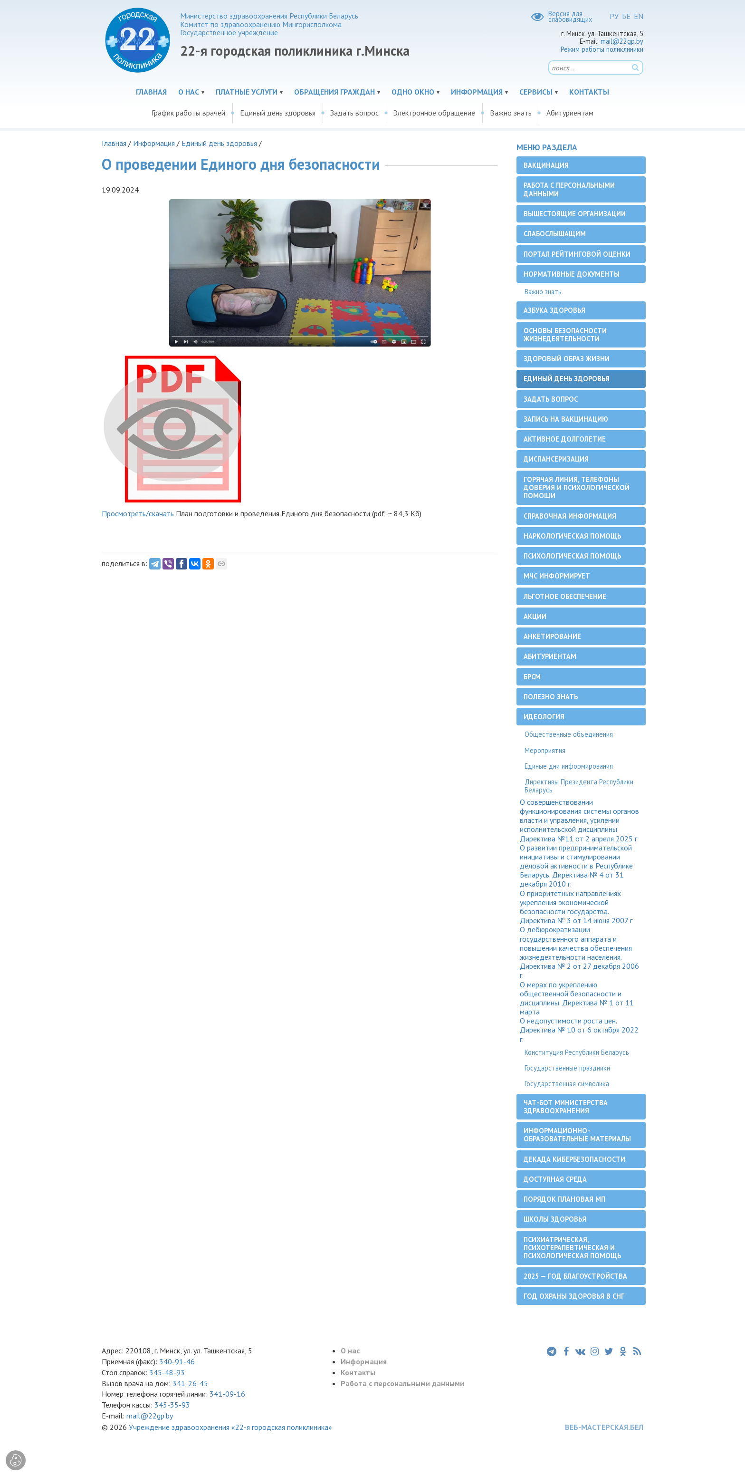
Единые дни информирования (569, 766)
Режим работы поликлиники (602, 49)
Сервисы (536, 91)
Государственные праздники (567, 1067)
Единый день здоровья (277, 112)
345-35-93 (172, 1404)
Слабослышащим (555, 233)
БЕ (626, 16)
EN (638, 16)
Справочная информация (570, 516)
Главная (151, 91)
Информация (477, 91)
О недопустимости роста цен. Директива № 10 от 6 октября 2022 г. (579, 1029)
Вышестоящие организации (575, 213)
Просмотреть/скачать (138, 513)
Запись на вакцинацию (566, 419)
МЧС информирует (557, 575)
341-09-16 (227, 1394)
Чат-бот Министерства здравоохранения (566, 1106)
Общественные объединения (569, 734)
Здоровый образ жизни (567, 358)
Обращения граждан (334, 91)
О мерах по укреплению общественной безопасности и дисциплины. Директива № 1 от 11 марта (577, 998)
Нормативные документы (572, 274)
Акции (535, 616)
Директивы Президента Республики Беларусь (579, 785)
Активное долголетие (565, 439)
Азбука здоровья (554, 310)
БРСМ (532, 676)
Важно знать (511, 112)
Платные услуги (246, 91)
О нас (188, 91)
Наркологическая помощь (572, 535)
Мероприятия (545, 750)
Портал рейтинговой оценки (577, 254)
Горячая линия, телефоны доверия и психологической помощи (577, 488)
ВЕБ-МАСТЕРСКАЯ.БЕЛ (604, 1427)
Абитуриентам (569, 112)
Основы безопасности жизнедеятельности (565, 334)
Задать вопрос (354, 112)
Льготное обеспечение (565, 596)
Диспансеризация (556, 458)
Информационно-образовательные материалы (577, 1134)
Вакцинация (546, 165)
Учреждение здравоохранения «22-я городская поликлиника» (230, 1427)
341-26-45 (190, 1383)
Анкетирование (552, 636)
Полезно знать (551, 696)
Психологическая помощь (572, 555)
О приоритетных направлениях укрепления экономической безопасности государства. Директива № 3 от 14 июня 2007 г (576, 907)
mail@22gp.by (622, 41)
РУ (614, 16)
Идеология (544, 716)
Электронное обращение (434, 112)
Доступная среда (555, 1179)
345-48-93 (167, 1372)
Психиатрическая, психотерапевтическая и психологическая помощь (572, 1248)
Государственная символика (567, 1083)
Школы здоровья (555, 1219)
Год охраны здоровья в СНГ (574, 1296)
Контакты (589, 91)
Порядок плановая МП (564, 1199)
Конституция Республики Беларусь (577, 1052)
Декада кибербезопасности (574, 1159)
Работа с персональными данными (569, 189)
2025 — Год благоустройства (575, 1276)
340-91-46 (176, 1361)
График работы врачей (188, 112)
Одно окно (413, 91)
